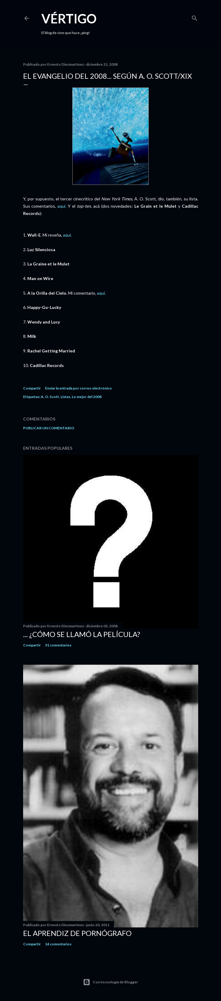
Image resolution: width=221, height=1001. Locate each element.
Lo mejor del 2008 (87, 396)
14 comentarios (58, 944)
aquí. (61, 206)
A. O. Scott (50, 396)
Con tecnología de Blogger (110, 982)
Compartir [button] (32, 388)
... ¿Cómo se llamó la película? (81, 634)
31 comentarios (58, 645)
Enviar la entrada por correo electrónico (78, 388)
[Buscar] (194, 17)
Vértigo (69, 18)
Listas (65, 396)
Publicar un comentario (48, 428)
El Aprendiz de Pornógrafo (77, 933)
